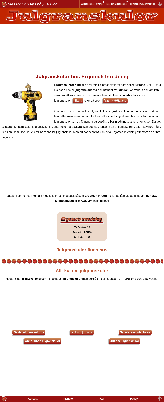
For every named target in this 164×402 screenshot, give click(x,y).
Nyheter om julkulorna (135, 332)
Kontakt (33, 398)
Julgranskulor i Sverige (92, 4)
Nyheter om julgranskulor (142, 4)
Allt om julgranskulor (124, 341)
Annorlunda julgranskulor (42, 341)
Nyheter (69, 398)
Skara (78, 100)
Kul (102, 398)
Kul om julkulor (81, 332)
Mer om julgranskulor (117, 4)
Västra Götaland (115, 100)
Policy (134, 398)
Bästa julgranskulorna (29, 332)
